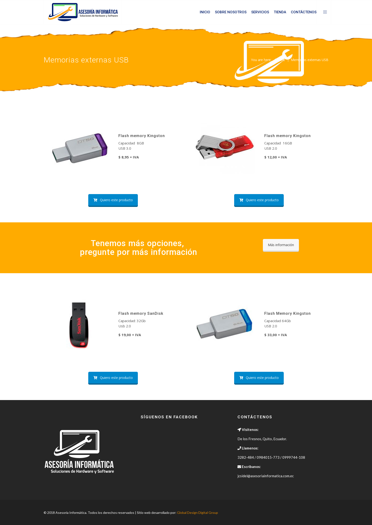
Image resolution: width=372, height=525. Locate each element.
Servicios (260, 12)
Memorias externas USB (309, 59)
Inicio (205, 12)
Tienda (280, 12)
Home (280, 59)
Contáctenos (303, 12)
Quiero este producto (113, 200)
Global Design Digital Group (197, 513)
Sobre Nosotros (230, 12)
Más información (281, 245)
